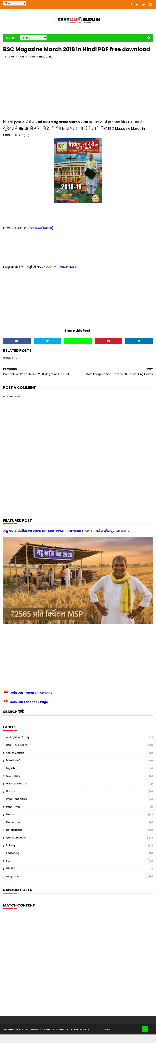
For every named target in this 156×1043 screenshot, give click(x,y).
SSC (8, 869)
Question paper (16, 846)
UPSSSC (10, 877)
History (10, 799)
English (10, 776)
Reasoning (12, 861)
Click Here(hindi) (38, 236)
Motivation (13, 830)
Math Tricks (13, 815)
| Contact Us (64, 1038)
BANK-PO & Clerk (16, 753)
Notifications (14, 838)
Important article (17, 807)
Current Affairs (29, 65)
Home (10, 38)
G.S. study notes (16, 792)
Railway (10, 854)
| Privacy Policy (83, 1038)
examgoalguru (29, 1038)
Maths (10, 823)
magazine (45, 65)
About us (48, 1038)
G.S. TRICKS (13, 784)
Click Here (68, 275)
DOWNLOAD (13, 769)
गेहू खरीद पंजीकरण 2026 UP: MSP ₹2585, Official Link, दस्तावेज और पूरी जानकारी (67, 539)
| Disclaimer (102, 1038)
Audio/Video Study (17, 745)
